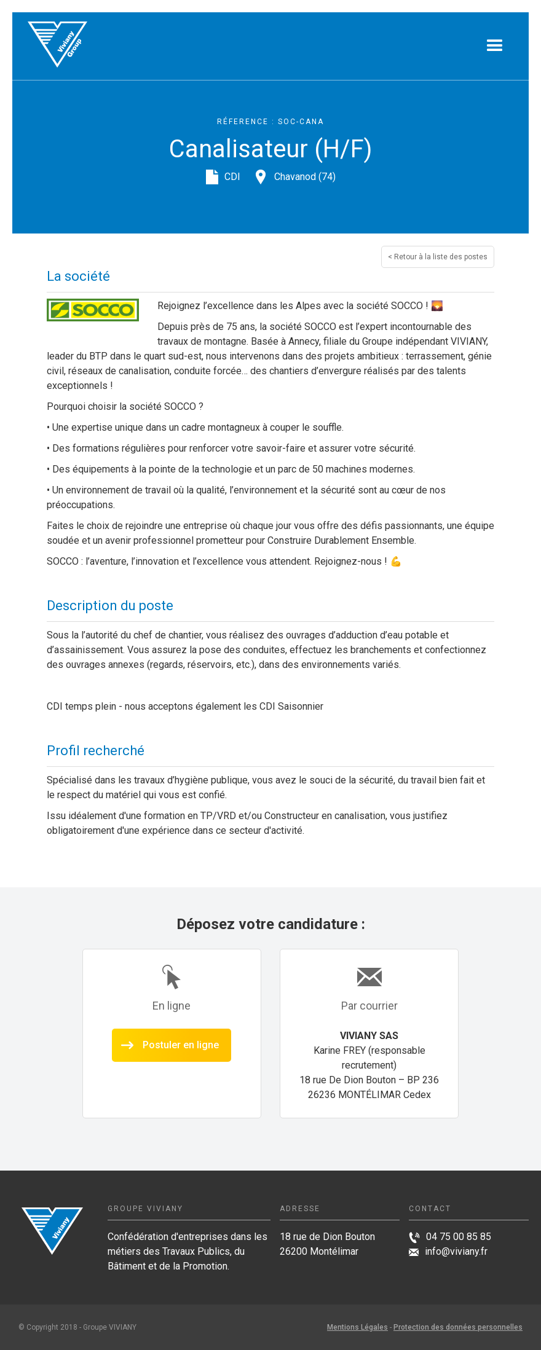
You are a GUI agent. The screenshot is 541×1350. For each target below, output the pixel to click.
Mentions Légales (357, 1327)
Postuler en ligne (181, 1045)
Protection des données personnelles (458, 1327)
